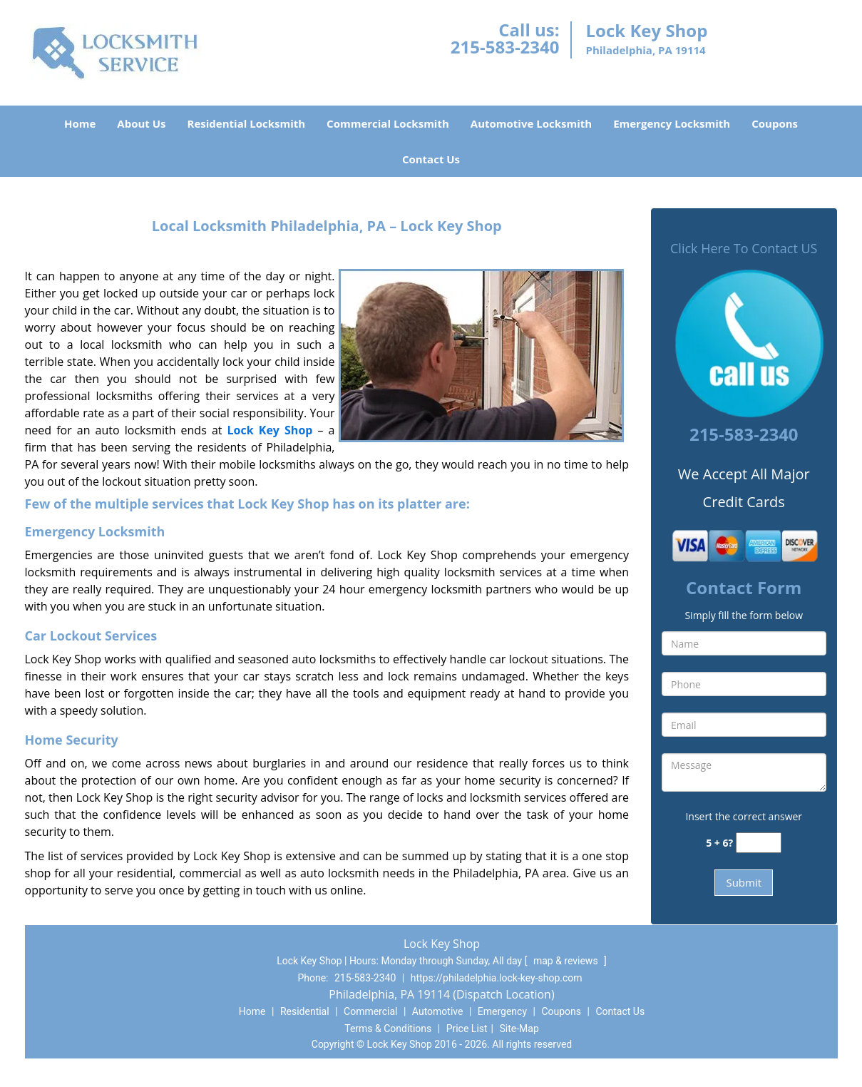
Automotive (437, 1011)
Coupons (774, 123)
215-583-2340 (505, 46)
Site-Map (519, 1028)
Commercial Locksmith (388, 123)
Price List (467, 1028)
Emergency (502, 1011)
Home (80, 123)
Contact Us (431, 159)
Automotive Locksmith (531, 123)
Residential (304, 1011)
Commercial (370, 1011)
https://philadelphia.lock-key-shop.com (497, 978)
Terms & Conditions (387, 1028)
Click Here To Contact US (743, 248)
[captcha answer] (758, 842)
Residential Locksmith (247, 123)
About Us (141, 123)
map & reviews (566, 960)
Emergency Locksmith (671, 123)
